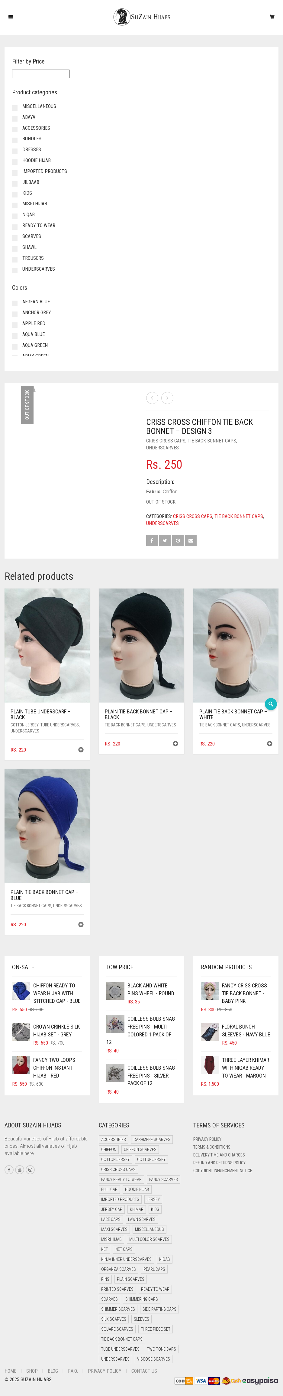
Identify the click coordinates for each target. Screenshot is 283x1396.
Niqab (28, 214)
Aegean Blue (36, 302)
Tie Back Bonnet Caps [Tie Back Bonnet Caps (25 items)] (122, 1339)
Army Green (35, 356)
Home (10, 1371)
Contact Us (144, 1371)
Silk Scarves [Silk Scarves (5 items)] (113, 1319)
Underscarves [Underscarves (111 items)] (115, 1359)
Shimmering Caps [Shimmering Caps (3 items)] (141, 1299)
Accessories (36, 128)
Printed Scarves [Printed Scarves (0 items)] (117, 1289)
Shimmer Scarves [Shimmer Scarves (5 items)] (118, 1309)
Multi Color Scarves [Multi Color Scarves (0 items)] (149, 1239)
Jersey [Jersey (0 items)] (153, 1199)
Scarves (31, 236)
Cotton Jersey (25, 724)
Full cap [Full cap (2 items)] (109, 1189)
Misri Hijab (34, 204)
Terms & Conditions (211, 1147)
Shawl (29, 247)
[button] (81, 750)
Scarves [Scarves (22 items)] (109, 1299)
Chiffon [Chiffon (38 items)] (108, 1149)
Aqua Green (35, 345)
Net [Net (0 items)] (104, 1249)
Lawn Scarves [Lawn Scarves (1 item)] (142, 1219)
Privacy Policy (207, 1139)
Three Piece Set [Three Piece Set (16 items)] (155, 1329)
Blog (53, 1371)
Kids (27, 193)
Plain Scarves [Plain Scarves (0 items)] (130, 1279)
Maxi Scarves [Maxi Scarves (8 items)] (114, 1229)
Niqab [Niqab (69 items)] (164, 1259)
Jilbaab (30, 182)
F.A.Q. (73, 1371)
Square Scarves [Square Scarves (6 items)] (117, 1329)
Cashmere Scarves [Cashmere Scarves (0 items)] (151, 1139)
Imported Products (44, 171)
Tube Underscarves (59, 724)
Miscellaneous (39, 106)
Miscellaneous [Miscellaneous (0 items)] (149, 1229)
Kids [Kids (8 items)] (155, 1209)
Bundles (31, 139)
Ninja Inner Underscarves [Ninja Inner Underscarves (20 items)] (126, 1259)
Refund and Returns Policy (219, 1162)
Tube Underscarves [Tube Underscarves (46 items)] (120, 1349)
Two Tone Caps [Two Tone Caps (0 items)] (161, 1349)
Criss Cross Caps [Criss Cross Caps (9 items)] (118, 1169)
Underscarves (162, 448)
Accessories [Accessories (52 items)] (113, 1139)
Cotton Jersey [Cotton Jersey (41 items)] (115, 1159)
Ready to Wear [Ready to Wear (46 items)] (155, 1289)
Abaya (28, 117)
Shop (32, 1371)
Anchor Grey (36, 312)
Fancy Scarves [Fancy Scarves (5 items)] (163, 1179)
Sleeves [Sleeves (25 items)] (141, 1319)
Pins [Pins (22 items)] (105, 1279)
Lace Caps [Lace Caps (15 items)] (111, 1219)
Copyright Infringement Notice (222, 1170)
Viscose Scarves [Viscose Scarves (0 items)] (153, 1359)
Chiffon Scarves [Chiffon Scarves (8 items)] (140, 1149)
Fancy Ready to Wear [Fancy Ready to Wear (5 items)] (121, 1179)
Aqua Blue (33, 334)
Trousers (33, 258)
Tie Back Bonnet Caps (212, 441)
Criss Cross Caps (165, 441)
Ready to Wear (38, 225)
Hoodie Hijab (36, 160)
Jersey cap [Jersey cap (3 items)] (111, 1209)
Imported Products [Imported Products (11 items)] (120, 1199)
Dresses (31, 149)
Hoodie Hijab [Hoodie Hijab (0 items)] (137, 1189)
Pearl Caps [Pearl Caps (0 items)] (154, 1269)
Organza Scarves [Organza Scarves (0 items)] (118, 1269)
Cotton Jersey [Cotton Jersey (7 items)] (151, 1159)
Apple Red (33, 323)
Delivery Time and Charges (219, 1155)
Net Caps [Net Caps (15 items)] (124, 1249)
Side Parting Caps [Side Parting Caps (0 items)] (159, 1309)
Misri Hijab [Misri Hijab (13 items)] (111, 1239)
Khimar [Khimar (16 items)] (136, 1209)
